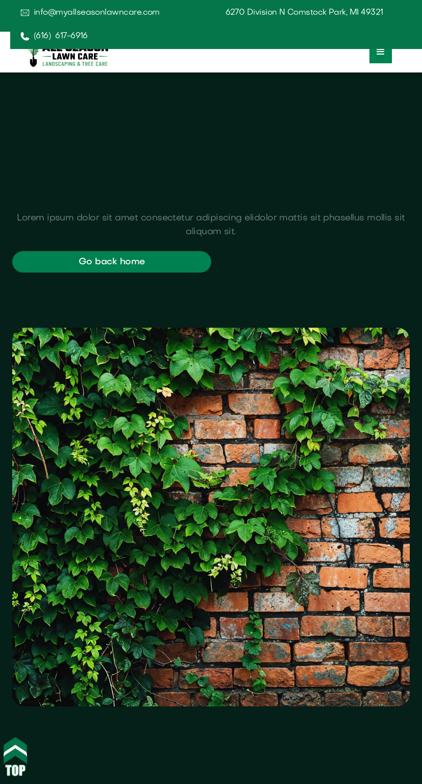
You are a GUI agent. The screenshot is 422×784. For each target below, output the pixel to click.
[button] (380, 52)
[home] (66, 51)
